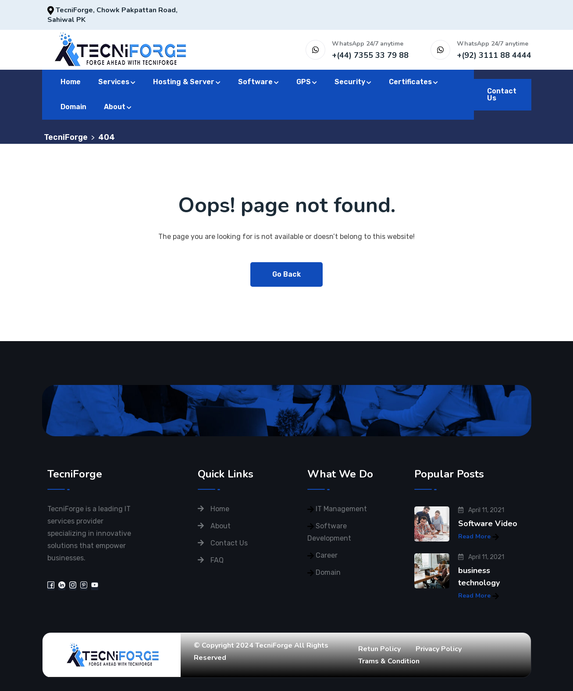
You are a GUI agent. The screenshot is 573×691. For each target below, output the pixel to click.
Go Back (286, 274)
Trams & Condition (389, 661)
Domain (73, 107)
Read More (478, 536)
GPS (303, 82)
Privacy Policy (439, 649)
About (114, 107)
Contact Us (501, 94)
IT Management (341, 509)
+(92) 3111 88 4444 (494, 55)
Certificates (410, 82)
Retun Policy (379, 649)
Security (350, 82)
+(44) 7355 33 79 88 (370, 55)
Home (71, 82)
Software (255, 82)
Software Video (487, 523)
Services (113, 82)
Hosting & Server (183, 82)
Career (327, 555)
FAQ (217, 560)
